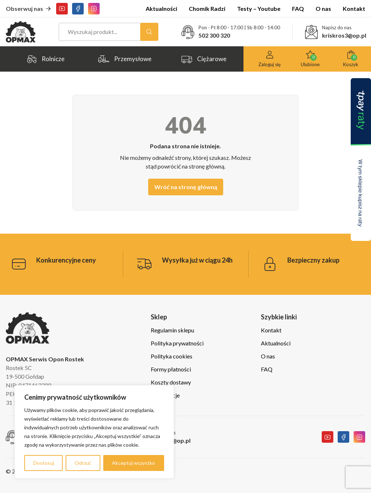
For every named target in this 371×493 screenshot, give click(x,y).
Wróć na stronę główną (185, 186)
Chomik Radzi (207, 8)
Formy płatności (171, 369)
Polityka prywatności (177, 343)
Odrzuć (83, 463)
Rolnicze (45, 59)
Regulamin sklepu (172, 330)
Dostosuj (43, 463)
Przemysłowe (124, 59)
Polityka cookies (171, 356)
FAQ (298, 8)
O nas (323, 8)
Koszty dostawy (171, 382)
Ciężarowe (203, 59)
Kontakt (354, 8)
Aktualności (161, 8)
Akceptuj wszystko (133, 463)
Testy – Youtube (258, 8)
